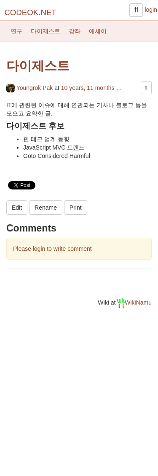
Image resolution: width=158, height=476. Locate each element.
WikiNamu (134, 302)
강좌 (74, 31)
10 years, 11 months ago (93, 87)
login (151, 9)
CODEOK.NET (30, 12)
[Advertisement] (79, 395)
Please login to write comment (52, 248)
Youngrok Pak (30, 87)
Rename (46, 207)
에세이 (98, 31)
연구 (16, 31)
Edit (17, 207)
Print (76, 207)
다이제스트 (45, 31)
